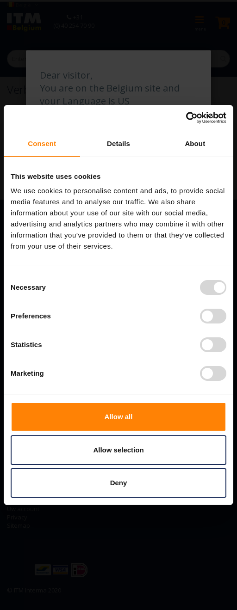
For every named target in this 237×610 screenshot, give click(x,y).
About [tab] (195, 143)
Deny (118, 483)
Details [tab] (118, 143)
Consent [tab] (42, 143)
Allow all (119, 417)
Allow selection (118, 450)
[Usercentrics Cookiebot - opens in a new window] (185, 118)
